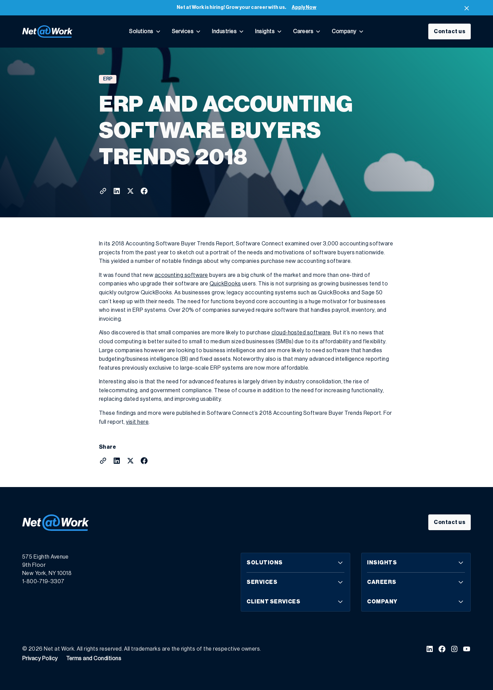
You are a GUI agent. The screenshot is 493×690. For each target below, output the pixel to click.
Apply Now (304, 7)
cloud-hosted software (301, 332)
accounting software (181, 275)
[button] (145, 31)
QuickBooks (225, 283)
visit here (137, 422)
